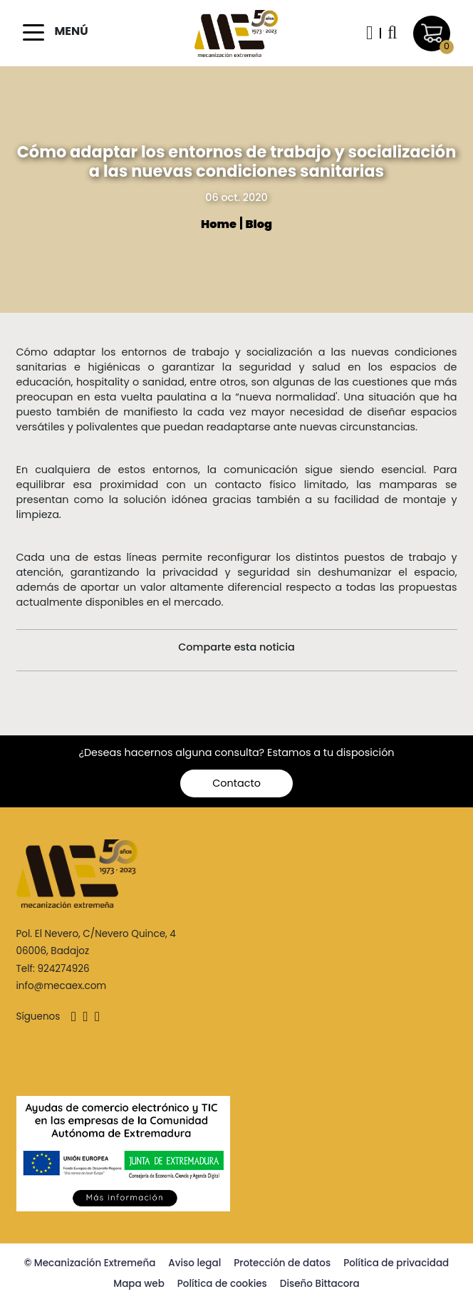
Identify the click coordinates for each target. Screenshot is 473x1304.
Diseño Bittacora (320, 1283)
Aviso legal (194, 1263)
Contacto (236, 783)
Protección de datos (282, 1263)
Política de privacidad (396, 1263)
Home (220, 224)
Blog (258, 224)
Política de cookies (222, 1283)
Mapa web (139, 1283)
